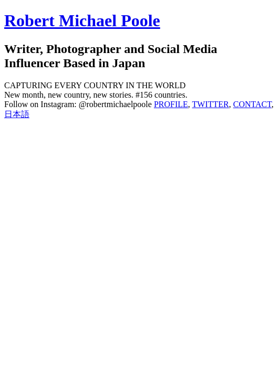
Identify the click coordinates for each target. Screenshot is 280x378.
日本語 (16, 114)
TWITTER (210, 104)
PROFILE (171, 104)
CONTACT (252, 104)
